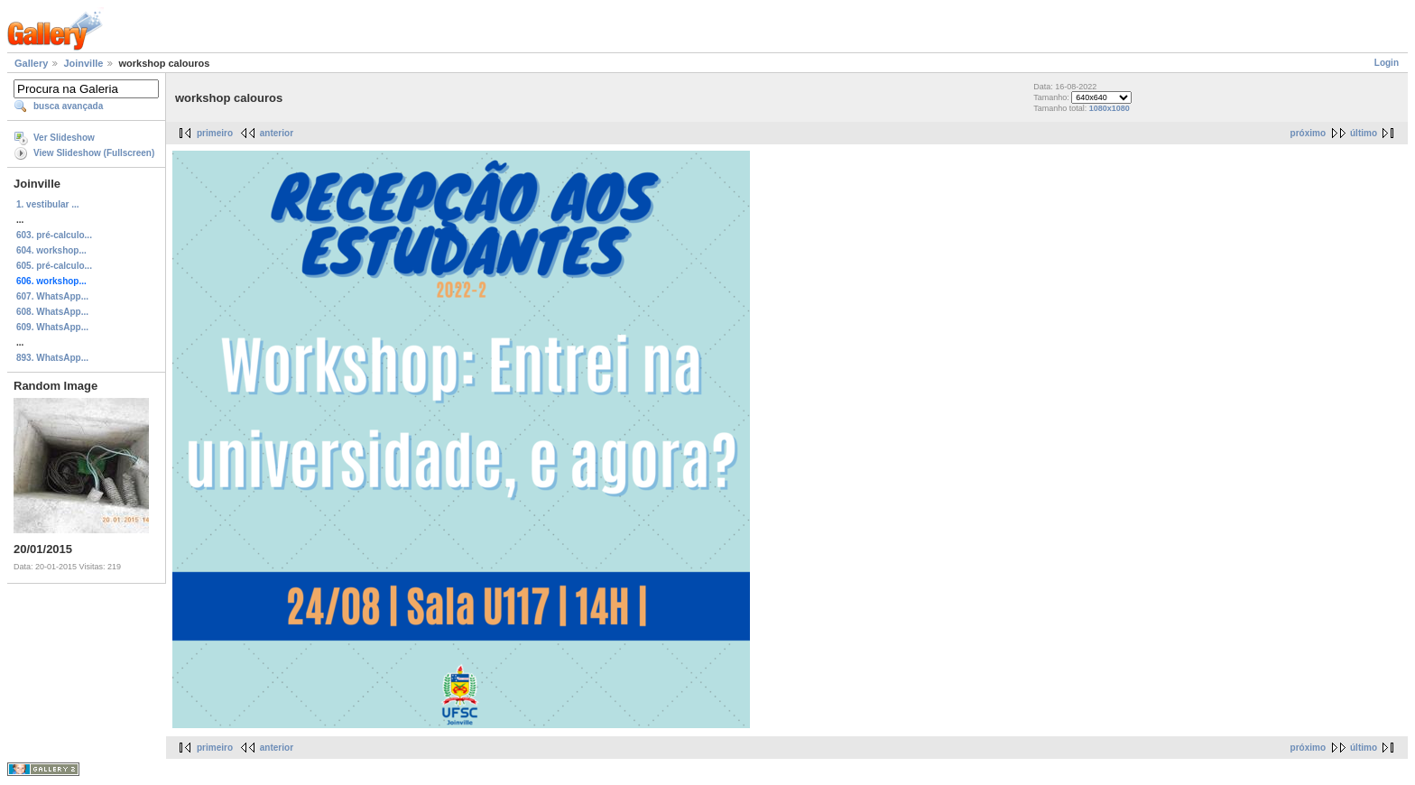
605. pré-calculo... (54, 266)
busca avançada (68, 106)
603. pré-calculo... (54, 235)
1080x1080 (1109, 108)
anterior (276, 133)
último (1363, 133)
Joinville (83, 63)
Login (1386, 63)
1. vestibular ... (47, 204)
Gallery (31, 63)
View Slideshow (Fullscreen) (93, 153)
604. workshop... (51, 250)
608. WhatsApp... (52, 312)
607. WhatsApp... (52, 296)
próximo (1308, 133)
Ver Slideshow (64, 138)
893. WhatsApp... (52, 358)
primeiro (215, 133)
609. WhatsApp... (52, 327)
